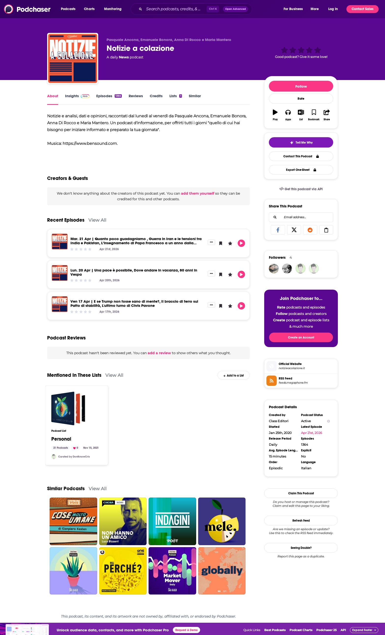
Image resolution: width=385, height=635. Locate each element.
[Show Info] (328, 421)
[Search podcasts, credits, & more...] (175, 9)
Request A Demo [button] (186, 630)
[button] (69, 9)
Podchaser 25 (326, 630)
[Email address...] (301, 217)
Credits (156, 96)
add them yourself (197, 193)
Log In (333, 9)
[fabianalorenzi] (287, 268)
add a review (159, 353)
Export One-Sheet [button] (301, 170)
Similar (195, 96)
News (124, 57)
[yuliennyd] (274, 268)
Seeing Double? (301, 548)
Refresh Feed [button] (301, 520)
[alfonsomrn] (314, 268)
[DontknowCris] (53, 456)
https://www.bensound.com (90, 143)
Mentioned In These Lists (74, 375)
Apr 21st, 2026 (311, 433)
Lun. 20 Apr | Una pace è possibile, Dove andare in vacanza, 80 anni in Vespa (133, 272)
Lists (175, 96)
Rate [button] (301, 99)
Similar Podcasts (66, 489)
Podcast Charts (300, 630)
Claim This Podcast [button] (301, 493)
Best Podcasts (275, 630)
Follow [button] (301, 86)
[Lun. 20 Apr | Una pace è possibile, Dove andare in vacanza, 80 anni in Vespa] (60, 273)
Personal (61, 439)
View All (97, 220)
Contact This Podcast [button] (301, 156)
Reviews (136, 96)
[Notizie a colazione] (72, 58)
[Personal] (68, 408)
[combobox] (206, 9)
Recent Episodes (65, 220)
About (52, 96)
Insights (77, 96)
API (343, 630)
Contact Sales (362, 9)
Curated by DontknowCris (74, 456)
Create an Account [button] (301, 337)
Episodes (109, 96)
